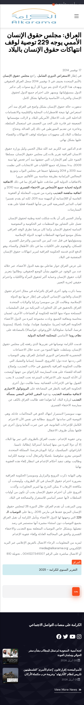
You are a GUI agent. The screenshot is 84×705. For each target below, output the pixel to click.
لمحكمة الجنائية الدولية (42, 335)
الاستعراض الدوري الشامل (54, 76)
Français (69, 4)
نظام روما (75, 335)
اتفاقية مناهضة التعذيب (67, 193)
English (59, 4)
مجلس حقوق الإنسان (16, 76)
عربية (78, 4)
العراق (77, 562)
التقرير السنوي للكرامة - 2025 (58, 570)
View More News (65, 689)
